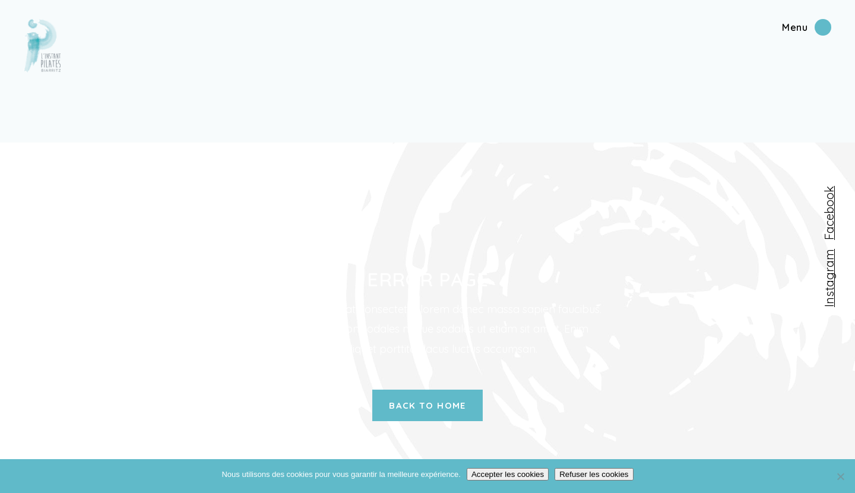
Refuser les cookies (593, 474)
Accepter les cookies (507, 474)
